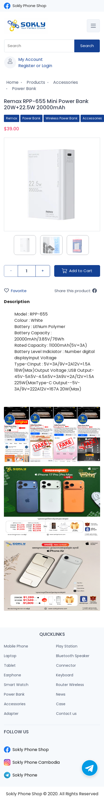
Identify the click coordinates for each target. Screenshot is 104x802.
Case (60, 704)
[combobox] (39, 46)
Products (35, 82)
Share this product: (75, 290)
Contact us (66, 713)
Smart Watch (16, 684)
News (60, 694)
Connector (66, 665)
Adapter (11, 713)
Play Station (66, 646)
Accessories (65, 82)
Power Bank (23, 89)
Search (87, 45)
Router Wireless (70, 684)
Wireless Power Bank (61, 118)
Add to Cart (77, 270)
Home (12, 82)
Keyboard (64, 675)
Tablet (10, 665)
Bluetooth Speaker (72, 655)
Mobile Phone (16, 646)
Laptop (10, 655)
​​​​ (52, 743)
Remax (11, 118)
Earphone (12, 675)
